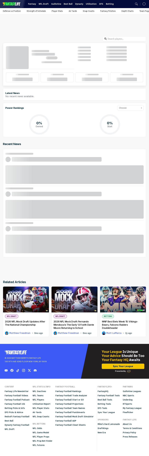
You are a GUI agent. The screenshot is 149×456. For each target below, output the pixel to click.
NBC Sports (128, 395)
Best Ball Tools (105, 400)
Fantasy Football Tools (109, 395)
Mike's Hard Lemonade (109, 424)
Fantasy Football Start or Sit (69, 400)
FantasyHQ (103, 391)
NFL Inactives (39, 391)
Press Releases (130, 437)
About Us (127, 424)
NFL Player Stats (41, 408)
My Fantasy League (132, 408)
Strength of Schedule (36, 11)
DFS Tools (102, 408)
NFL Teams (38, 395)
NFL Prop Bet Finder (42, 441)
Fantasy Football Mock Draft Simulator (74, 416)
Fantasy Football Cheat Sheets (70, 425)
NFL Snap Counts (41, 416)
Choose (123, 108)
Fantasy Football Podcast (17, 400)
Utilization (91, 4)
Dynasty (79, 4)
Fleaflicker (128, 412)
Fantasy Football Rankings (68, 391)
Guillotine (56, 4)
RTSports (127, 404)
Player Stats (57, 11)
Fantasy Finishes (108, 11)
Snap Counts (88, 11)
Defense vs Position (12, 11)
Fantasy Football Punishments (70, 412)
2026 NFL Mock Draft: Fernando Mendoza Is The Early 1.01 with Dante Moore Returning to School (74, 324)
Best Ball (68, 4)
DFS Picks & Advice (14, 412)
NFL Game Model (41, 432)
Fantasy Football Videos (16, 395)
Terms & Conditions (132, 428)
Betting (110, 4)
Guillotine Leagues (132, 391)
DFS (101, 4)
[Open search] (136, 4)
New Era (102, 432)
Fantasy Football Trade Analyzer (71, 395)
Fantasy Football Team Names (70, 408)
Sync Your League (123, 366)
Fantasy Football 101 (15, 404)
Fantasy (32, 4)
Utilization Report (41, 404)
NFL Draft (44, 4)
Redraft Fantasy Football (17, 416)
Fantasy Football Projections (69, 404)
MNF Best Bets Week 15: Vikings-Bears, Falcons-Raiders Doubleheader (120, 324)
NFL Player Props (41, 437)
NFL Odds (37, 428)
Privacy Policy (129, 432)
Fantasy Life (11, 4)
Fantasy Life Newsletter (17, 391)
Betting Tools (104, 404)
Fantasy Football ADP (65, 421)
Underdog (128, 400)
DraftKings (103, 428)
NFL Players (38, 400)
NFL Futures (39, 445)
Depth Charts (127, 11)
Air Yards (73, 11)
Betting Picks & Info (15, 408)
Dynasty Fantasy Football (17, 425)
